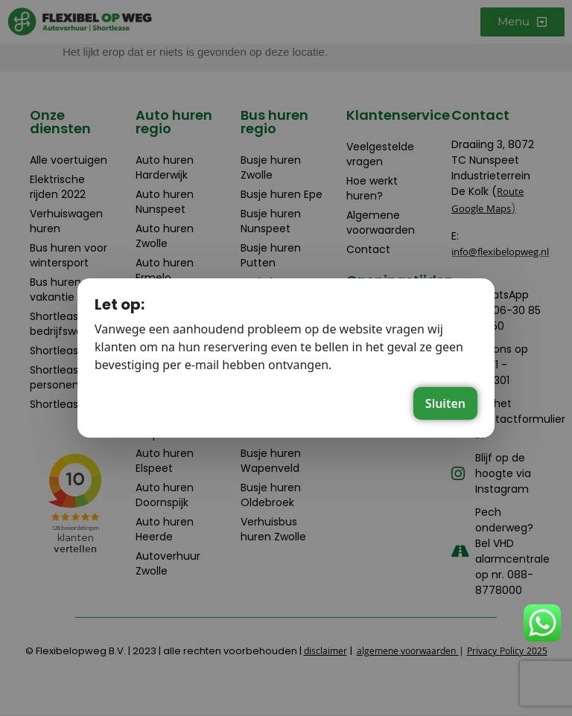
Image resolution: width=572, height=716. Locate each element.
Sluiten (445, 403)
